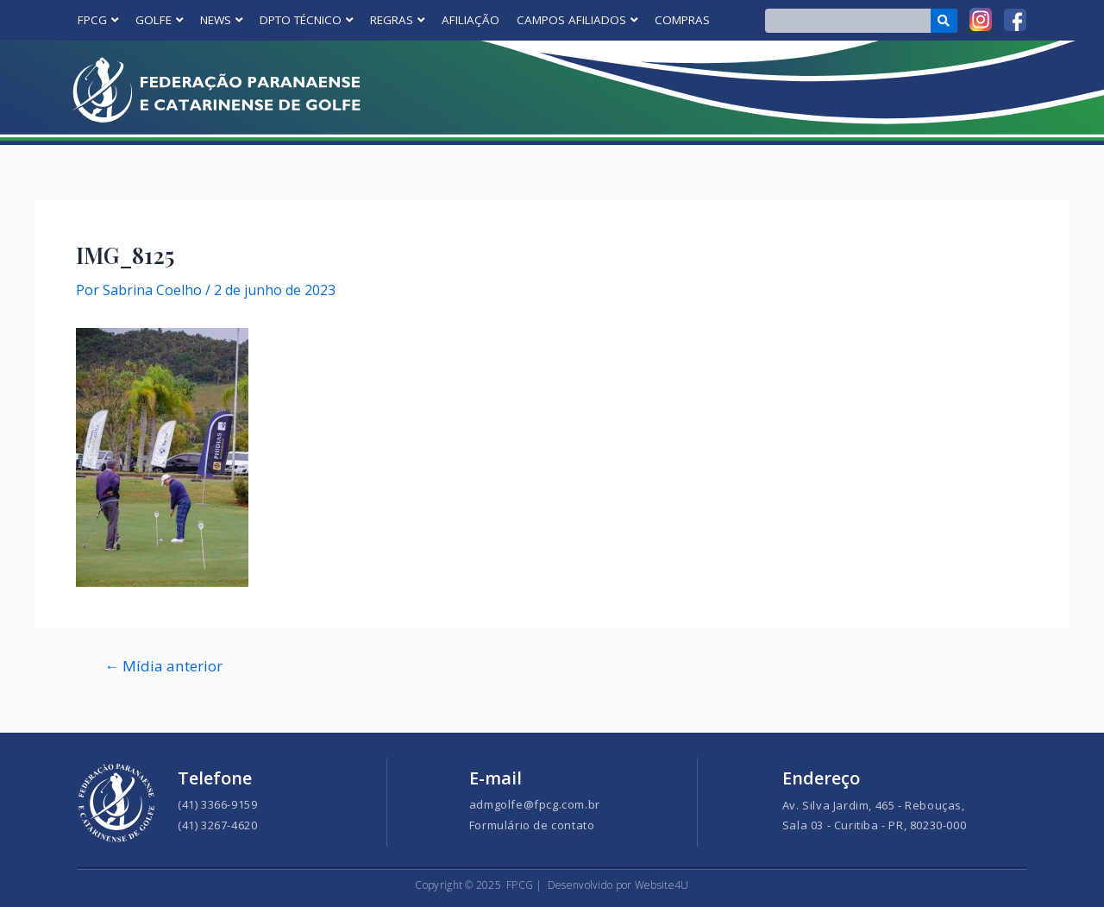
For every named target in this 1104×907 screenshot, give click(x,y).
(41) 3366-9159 (217, 804)
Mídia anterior (163, 665)
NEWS (221, 20)
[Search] (944, 21)
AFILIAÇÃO (470, 20)
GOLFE (159, 20)
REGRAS (397, 20)
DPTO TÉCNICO (306, 20)
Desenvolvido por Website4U (618, 885)
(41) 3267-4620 (217, 825)
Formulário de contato (532, 825)
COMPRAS (682, 20)
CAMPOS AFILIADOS (577, 20)
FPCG (98, 20)
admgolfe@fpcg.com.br (534, 804)
